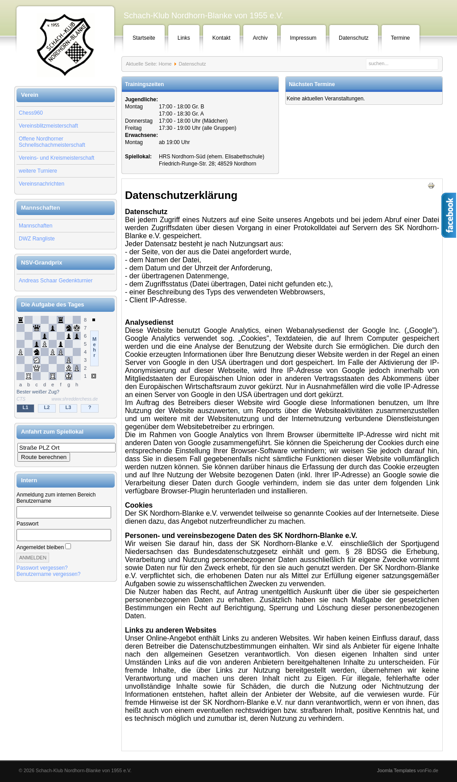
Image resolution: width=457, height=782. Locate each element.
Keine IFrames (66, 365)
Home (164, 63)
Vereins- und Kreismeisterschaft (56, 158)
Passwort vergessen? (42, 568)
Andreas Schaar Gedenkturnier (55, 280)
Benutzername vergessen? (48, 574)
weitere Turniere (38, 171)
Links (184, 38)
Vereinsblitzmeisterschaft (48, 126)
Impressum (303, 38)
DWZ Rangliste (37, 239)
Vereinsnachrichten (41, 184)
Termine (400, 38)
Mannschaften (35, 226)
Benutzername (34, 501)
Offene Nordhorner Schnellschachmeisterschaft (52, 142)
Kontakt (221, 38)
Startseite (144, 38)
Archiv (260, 38)
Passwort (27, 524)
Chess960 (31, 113)
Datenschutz (354, 38)
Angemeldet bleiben (40, 547)
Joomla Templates (396, 770)
